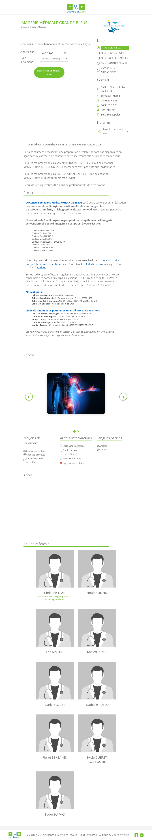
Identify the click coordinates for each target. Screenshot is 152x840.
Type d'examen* (26, 60)
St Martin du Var (94, 264)
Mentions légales (67, 835)
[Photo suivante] (123, 397)
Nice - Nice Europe (112, 53)
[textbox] (54, 58)
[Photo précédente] (29, 397)
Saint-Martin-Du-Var (114, 63)
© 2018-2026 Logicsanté (40, 835)
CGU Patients (87, 835)
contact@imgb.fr (110, 95)
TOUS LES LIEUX (112, 47)
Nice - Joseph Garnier (114, 58)
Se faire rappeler (110, 114)
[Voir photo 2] (78, 431)
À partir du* (27, 52)
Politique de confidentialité (113, 835)
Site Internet (108, 110)
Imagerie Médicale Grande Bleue (53, 22)
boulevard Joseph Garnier (51, 264)
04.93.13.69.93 (109, 100)
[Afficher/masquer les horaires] (127, 131)
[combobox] (54, 58)
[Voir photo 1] (74, 431)
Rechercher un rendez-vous (49, 72)
